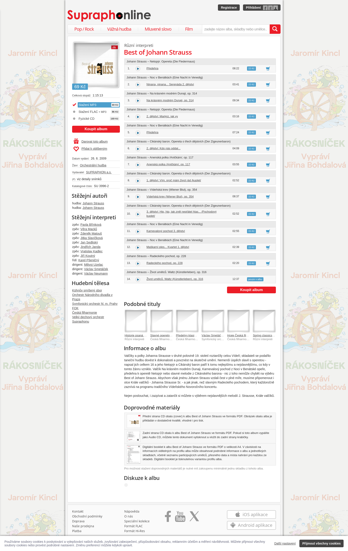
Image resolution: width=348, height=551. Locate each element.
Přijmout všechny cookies (321, 543)
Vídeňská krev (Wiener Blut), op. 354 (170, 196)
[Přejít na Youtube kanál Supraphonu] (180, 517)
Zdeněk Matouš (91, 233)
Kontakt (77, 511)
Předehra (152, 68)
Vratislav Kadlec (91, 251)
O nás (128, 516)
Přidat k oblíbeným (90, 149)
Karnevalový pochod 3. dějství (165, 231)
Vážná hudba (119, 29)
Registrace (229, 7)
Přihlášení (253, 7)
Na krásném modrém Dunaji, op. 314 (170, 100)
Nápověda (131, 511)
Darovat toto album (91, 141)
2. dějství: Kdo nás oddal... (163, 148)
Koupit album (96, 129)
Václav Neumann (96, 273)
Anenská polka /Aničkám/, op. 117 (168, 164)
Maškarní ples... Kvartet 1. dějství (167, 247)
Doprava (78, 521)
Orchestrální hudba (93, 165)
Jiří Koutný (87, 256)
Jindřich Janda (90, 247)
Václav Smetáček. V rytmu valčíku (223, 335)
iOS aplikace (251, 514)
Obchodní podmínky (87, 516)
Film (189, 29)
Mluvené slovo (158, 29)
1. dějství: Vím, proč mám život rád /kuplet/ (173, 180)
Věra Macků (88, 229)
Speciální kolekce (137, 521)
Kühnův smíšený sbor (87, 290)
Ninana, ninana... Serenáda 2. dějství (170, 84)
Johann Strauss (93, 203)
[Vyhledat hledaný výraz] (275, 29)
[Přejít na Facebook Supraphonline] (167, 517)
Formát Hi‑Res (134, 531)
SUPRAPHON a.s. (98, 172)
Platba (76, 531)
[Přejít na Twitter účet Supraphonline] (194, 517)
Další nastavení (285, 543)
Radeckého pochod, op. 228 (164, 263)
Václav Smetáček (96, 269)
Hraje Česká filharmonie (242, 335)
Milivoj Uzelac (93, 264)
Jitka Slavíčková (91, 238)
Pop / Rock (84, 29)
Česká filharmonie (84, 312)
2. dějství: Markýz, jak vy (162, 116)
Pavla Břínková (90, 224)
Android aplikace (251, 525)
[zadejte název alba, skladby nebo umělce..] (236, 29)
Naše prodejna (83, 526)
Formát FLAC (133, 526)
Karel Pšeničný (88, 260)
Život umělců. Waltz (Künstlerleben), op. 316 (174, 279)
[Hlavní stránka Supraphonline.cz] (109, 16)
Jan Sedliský (89, 242)
